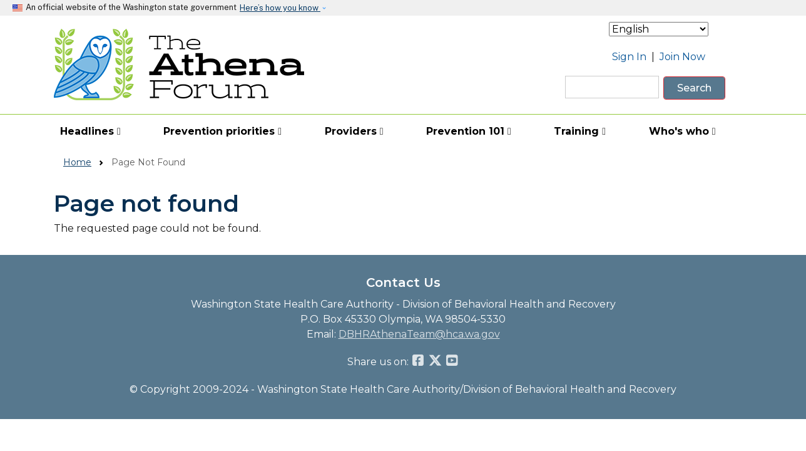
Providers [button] (354, 131)
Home (77, 162)
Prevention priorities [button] (222, 131)
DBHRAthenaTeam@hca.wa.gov (419, 334)
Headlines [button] (90, 131)
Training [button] (580, 131)
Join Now (682, 57)
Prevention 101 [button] (468, 131)
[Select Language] (658, 29)
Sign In (629, 57)
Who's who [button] (682, 131)
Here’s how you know (280, 8)
